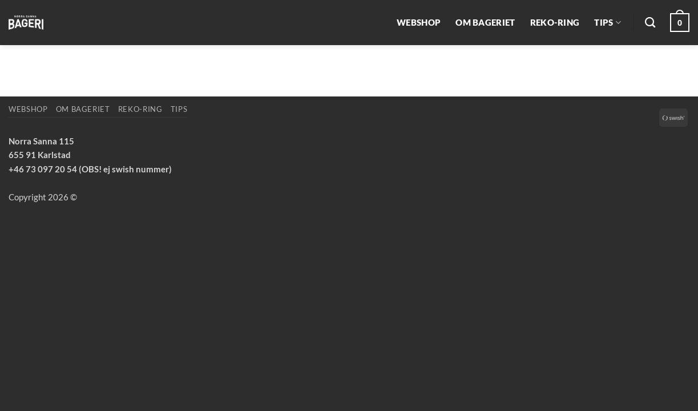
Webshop (419, 22)
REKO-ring (555, 22)
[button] (679, 23)
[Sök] (650, 23)
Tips (607, 22)
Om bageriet (485, 22)
